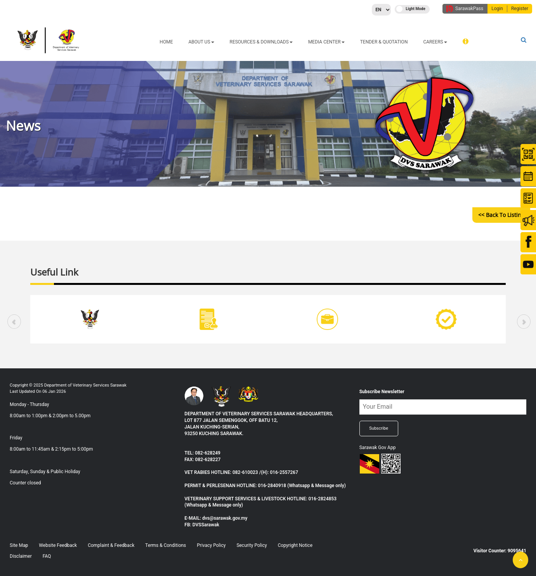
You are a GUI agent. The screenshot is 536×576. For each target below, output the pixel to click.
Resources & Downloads (261, 41)
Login (497, 8)
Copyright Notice (295, 545)
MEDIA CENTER (326, 41)
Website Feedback (58, 545)
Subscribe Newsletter (381, 391)
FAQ (47, 556)
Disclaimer (21, 556)
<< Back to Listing (501, 215)
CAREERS (435, 41)
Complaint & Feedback (111, 545)
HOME (166, 41)
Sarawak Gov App (377, 447)
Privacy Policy (211, 545)
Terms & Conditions (165, 545)
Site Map (19, 545)
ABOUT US (201, 41)
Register (519, 8)
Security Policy (251, 545)
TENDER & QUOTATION (384, 41)
